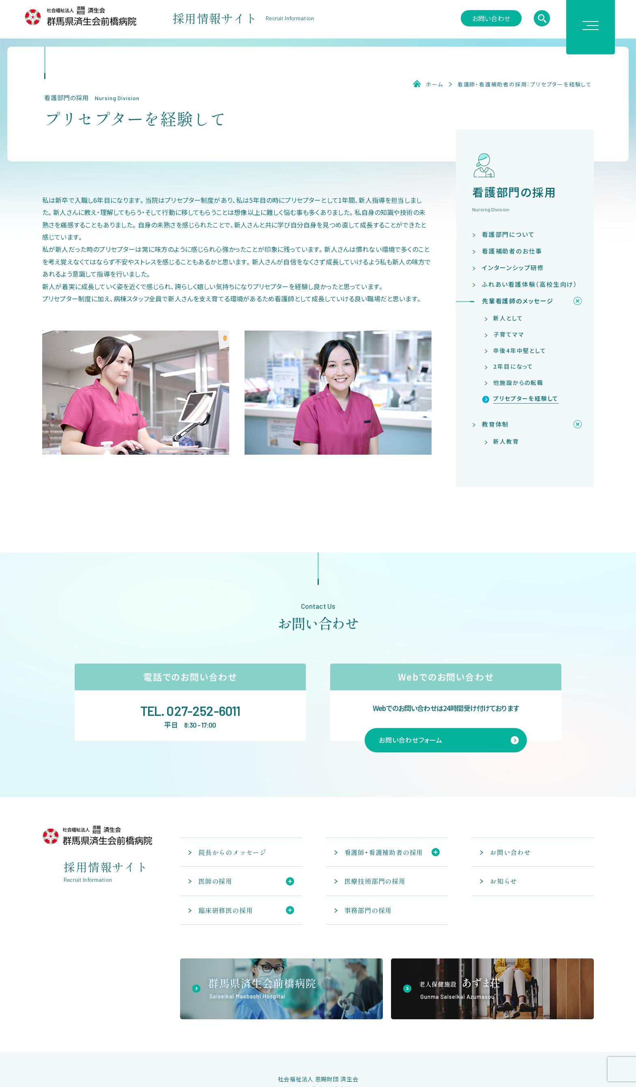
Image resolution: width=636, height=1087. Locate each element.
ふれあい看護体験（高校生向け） (530, 284)
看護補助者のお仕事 (512, 251)
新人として (508, 318)
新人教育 (506, 441)
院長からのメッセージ (232, 852)
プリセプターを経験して (526, 398)
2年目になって (513, 366)
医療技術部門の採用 (375, 881)
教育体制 (495, 424)
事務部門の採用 (368, 910)
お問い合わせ (491, 18)
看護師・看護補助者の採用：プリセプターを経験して (525, 84)
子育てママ (508, 334)
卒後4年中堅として (519, 350)
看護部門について (508, 234)
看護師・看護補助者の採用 (383, 852)
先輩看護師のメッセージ (518, 300)
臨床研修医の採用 (225, 910)
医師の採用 (215, 881)
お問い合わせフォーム (411, 740)
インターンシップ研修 (513, 267)
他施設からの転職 (518, 382)
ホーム (434, 84)
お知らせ (503, 881)
